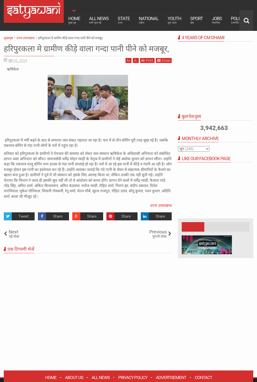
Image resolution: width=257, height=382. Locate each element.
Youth (174, 20)
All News (99, 20)
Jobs (217, 20)
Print (147, 60)
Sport (196, 20)
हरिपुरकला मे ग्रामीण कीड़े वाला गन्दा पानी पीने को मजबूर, (86, 48)
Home (74, 20)
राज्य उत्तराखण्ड (161, 205)
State (124, 20)
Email (163, 60)
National (149, 20)
